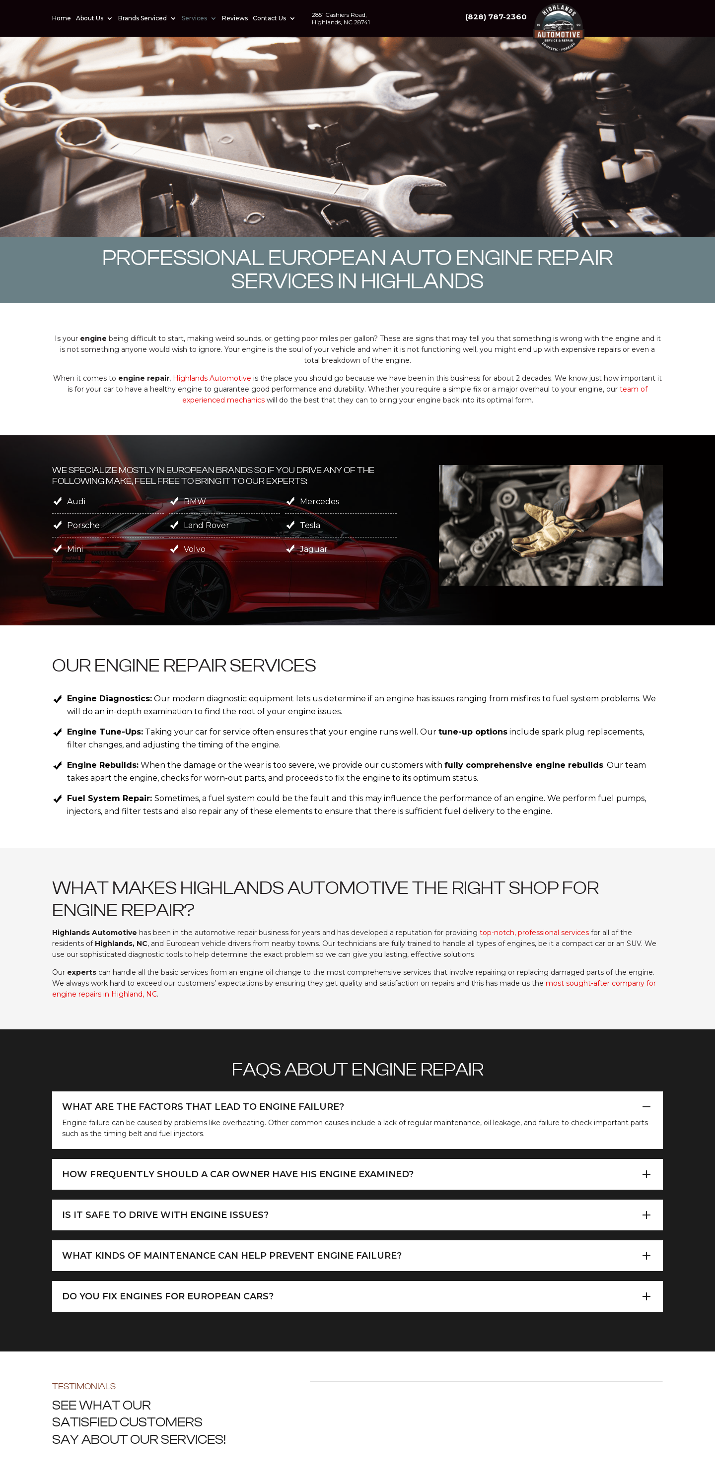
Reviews (235, 18)
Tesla (310, 525)
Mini (75, 549)
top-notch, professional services (534, 932)
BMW (195, 501)
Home (61, 18)
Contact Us (269, 18)
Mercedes (319, 501)
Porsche (83, 525)
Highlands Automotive (212, 378)
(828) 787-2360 (632, 16)
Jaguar (314, 549)
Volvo (195, 549)
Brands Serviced (142, 18)
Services (194, 18)
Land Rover (206, 525)
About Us (89, 18)
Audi (76, 501)
